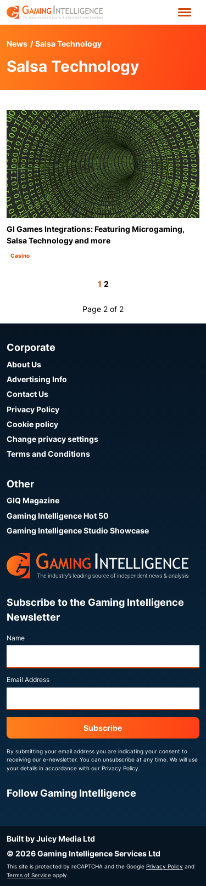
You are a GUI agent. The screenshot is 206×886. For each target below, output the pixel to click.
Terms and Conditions (48, 453)
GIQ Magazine (33, 500)
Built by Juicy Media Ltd (51, 838)
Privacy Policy (33, 409)
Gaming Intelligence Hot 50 (58, 515)
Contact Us (27, 394)
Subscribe (102, 727)
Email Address (28, 679)
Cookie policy (32, 424)
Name (16, 638)
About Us (24, 364)
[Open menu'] (184, 12)
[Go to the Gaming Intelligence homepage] (55, 12)
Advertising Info (37, 379)
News (17, 43)
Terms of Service (29, 875)
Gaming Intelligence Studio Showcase (78, 530)
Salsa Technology (68, 43)
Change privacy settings (52, 439)
